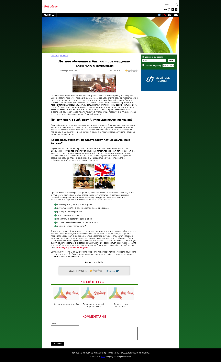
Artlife (103, 356)
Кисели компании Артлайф (66, 296)
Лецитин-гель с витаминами (121, 297)
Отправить (57, 343)
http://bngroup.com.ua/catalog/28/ (72, 247)
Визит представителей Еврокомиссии (94, 297)
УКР (170, 14)
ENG (176, 14)
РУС (164, 14)
